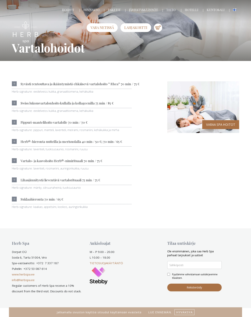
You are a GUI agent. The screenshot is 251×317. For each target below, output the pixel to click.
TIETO (171, 10)
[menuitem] (234, 9)
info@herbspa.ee (23, 280)
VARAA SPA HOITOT (220, 124)
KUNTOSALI (216, 10)
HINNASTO (91, 10)
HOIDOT (68, 10)
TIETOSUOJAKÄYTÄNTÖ (106, 263)
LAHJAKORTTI (135, 27)
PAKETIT (114, 10)
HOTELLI (191, 10)
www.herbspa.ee (23, 274)
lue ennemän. (159, 312)
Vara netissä (102, 27)
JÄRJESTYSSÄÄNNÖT (143, 10)
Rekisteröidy (194, 287)
